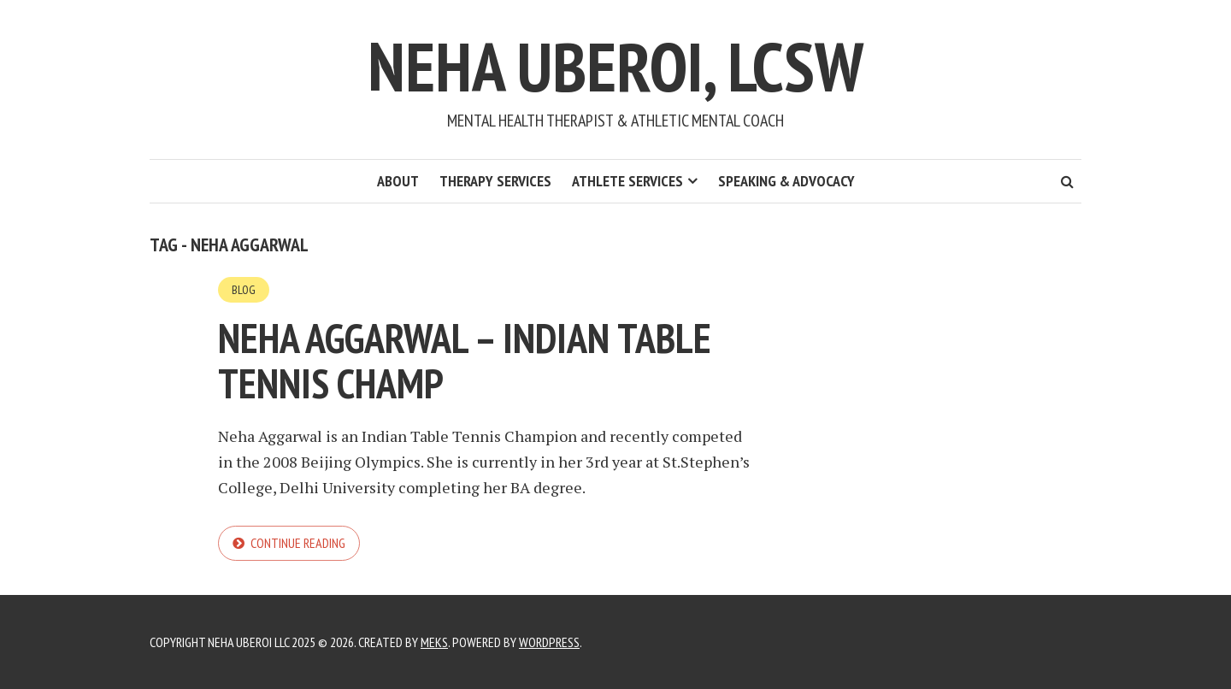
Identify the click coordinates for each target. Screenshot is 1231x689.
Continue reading (297, 542)
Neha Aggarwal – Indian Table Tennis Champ (464, 360)
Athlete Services (627, 181)
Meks (434, 642)
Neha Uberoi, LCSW (615, 66)
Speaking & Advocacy (786, 181)
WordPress (549, 642)
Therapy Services (495, 181)
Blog (244, 289)
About (398, 181)
